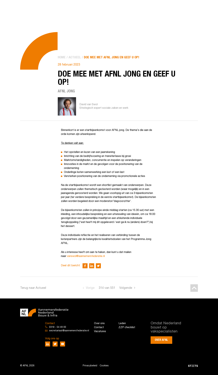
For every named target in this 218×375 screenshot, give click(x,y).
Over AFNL (161, 340)
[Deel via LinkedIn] (91, 265)
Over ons (99, 323)
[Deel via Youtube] (62, 343)
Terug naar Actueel (33, 288)
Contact (99, 327)
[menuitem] (62, 57)
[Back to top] (194, 288)
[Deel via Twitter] (98, 265)
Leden (122, 323)
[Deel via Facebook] (85, 265)
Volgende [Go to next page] (125, 288)
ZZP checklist (126, 327)
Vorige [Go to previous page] (90, 288)
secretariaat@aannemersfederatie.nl (69, 331)
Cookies (104, 366)
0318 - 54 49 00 (57, 327)
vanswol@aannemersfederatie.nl (86, 256)
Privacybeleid (90, 366)
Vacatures (100, 331)
